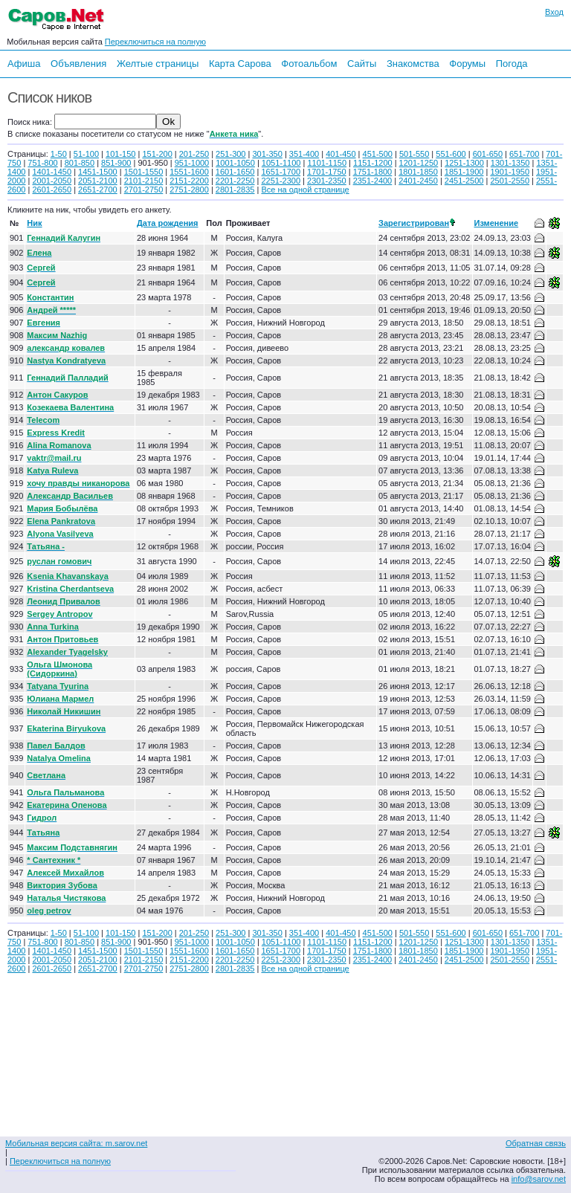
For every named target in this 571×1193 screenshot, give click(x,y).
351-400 (304, 153)
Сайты (361, 63)
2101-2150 (144, 180)
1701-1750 (326, 171)
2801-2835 (235, 189)
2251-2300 (280, 180)
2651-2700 (97, 189)
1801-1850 (418, 171)
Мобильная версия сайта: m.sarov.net (76, 1143)
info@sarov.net (539, 1178)
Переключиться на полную (155, 41)
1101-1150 (326, 162)
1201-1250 (419, 162)
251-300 (230, 153)
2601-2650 (51, 189)
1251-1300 (464, 162)
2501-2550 (509, 180)
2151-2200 (189, 180)
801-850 (79, 162)
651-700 (524, 153)
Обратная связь (536, 1143)
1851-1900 (464, 171)
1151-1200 (373, 162)
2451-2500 (464, 180)
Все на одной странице (305, 189)
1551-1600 (189, 171)
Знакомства (413, 63)
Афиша (23, 63)
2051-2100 (97, 180)
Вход (554, 11)
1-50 (59, 153)
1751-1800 (373, 171)
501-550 (414, 153)
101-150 (120, 153)
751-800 (42, 162)
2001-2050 (51, 180)
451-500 (378, 153)
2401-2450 (418, 180)
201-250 (194, 153)
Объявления (78, 63)
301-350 (267, 153)
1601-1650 (235, 171)
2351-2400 (373, 180)
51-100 (86, 153)
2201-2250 (235, 180)
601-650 (488, 153)
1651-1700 (280, 171)
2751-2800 (189, 189)
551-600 (450, 153)
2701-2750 (144, 189)
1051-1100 (281, 162)
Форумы (467, 63)
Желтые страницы (158, 63)
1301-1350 (510, 162)
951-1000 (192, 162)
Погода (512, 63)
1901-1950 (509, 171)
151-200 (157, 153)
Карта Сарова (240, 63)
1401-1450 (51, 171)
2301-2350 (326, 180)
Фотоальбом (309, 63)
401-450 (340, 153)
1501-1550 (144, 171)
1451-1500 (97, 171)
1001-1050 (235, 162)
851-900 (116, 162)
